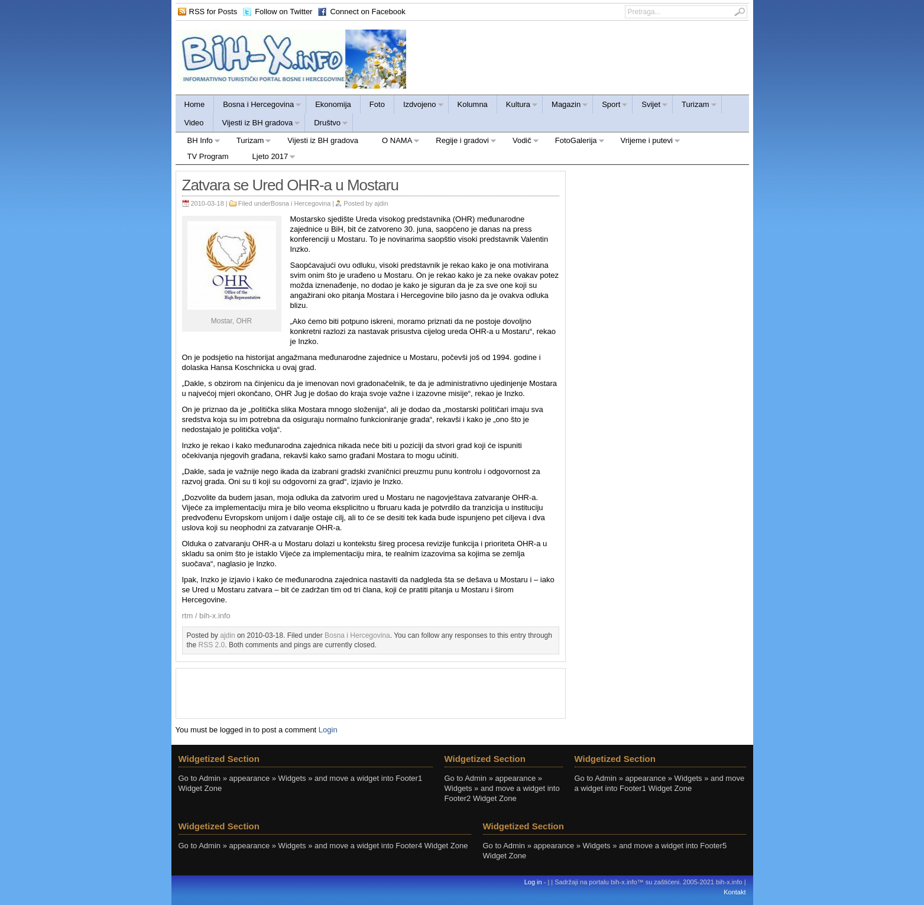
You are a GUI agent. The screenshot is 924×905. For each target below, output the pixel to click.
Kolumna (473, 104)
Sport (610, 106)
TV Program (208, 156)
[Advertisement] (370, 692)
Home (194, 104)
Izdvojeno (419, 106)
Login (328, 729)
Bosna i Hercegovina (257, 106)
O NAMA (395, 142)
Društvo (326, 124)
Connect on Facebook (367, 11)
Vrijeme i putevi (644, 142)
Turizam (694, 106)
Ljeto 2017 (268, 158)
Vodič (520, 142)
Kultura (517, 106)
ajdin (381, 203)
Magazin (565, 106)
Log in (533, 881)
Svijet (650, 106)
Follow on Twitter (283, 11)
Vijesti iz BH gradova (257, 124)
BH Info (198, 142)
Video (194, 122)
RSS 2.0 (212, 645)
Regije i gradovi (460, 142)
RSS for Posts (213, 11)
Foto (377, 104)
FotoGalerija (574, 142)
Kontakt (734, 892)
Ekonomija (333, 104)
